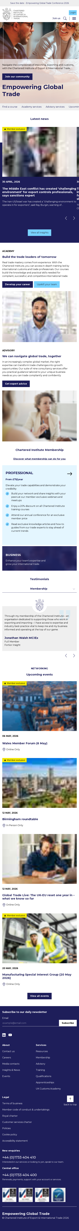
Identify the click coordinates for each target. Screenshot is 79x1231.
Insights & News (11, 1070)
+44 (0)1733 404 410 (19, 1157)
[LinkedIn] (4, 1035)
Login (73, 12)
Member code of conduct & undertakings (25, 1109)
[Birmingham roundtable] (39, 792)
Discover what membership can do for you (39, 459)
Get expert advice (16, 383)
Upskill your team (47, 284)
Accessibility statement (15, 1140)
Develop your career (17, 284)
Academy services (31, 106)
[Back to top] (70, 1099)
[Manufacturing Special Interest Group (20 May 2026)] (39, 949)
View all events (39, 996)
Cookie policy (9, 1134)
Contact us (8, 1051)
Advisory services (55, 106)
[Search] (65, 18)
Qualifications (43, 1076)
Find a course (9, 106)
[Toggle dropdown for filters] (39, 589)
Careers (6, 1057)
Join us (56, 18)
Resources (42, 1051)
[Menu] (74, 18)
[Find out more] (39, 505)
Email (5, 1018)
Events (6, 1076)
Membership (43, 1057)
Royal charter (10, 1116)
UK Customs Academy (48, 1088)
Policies (6, 1128)
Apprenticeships (45, 1082)
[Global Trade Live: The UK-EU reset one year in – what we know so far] (39, 870)
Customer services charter (17, 1122)
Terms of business (12, 1103)
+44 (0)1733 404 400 (19, 1175)
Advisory (40, 1063)
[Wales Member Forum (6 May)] (39, 716)
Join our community (17, 76)
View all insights (39, 232)
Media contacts (10, 1063)
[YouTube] (10, 1035)
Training (40, 1070)
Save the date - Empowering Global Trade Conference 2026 (39, 3)
